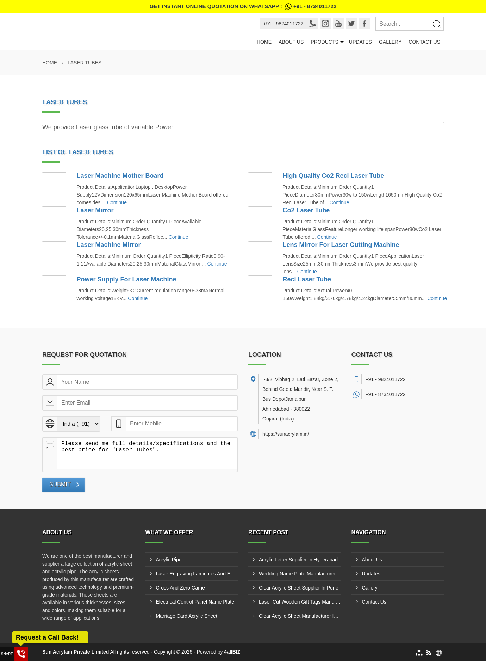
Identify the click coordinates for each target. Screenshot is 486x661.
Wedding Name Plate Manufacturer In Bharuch (300, 573)
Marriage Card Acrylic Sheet (186, 616)
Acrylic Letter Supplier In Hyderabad (298, 559)
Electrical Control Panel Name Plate (195, 602)
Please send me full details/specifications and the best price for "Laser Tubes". (147, 453)
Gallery (390, 42)
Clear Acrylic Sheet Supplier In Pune (298, 588)
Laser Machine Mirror (109, 244)
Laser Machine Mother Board (120, 175)
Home (264, 42)
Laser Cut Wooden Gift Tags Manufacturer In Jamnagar (300, 602)
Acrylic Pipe (169, 559)
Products (324, 42)
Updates (360, 42)
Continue (117, 202)
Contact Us (424, 42)
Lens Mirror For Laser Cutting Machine (341, 244)
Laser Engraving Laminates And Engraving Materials (197, 573)
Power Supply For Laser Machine (126, 279)
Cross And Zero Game (180, 588)
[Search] (436, 24)
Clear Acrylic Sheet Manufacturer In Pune (300, 616)
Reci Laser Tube (307, 279)
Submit (59, 484)
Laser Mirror (95, 210)
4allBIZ (232, 652)
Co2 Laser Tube (306, 210)
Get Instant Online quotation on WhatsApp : (243, 6)
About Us (291, 42)
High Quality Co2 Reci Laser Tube (333, 175)
